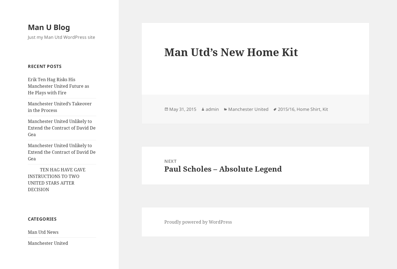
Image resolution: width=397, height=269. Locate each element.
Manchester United (48, 243)
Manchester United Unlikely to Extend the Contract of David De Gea (62, 128)
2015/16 (286, 109)
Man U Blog (49, 27)
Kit (325, 109)
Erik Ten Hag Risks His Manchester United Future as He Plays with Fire (58, 86)
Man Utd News (43, 232)
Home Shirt (308, 109)
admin (212, 109)
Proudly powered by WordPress (198, 222)
